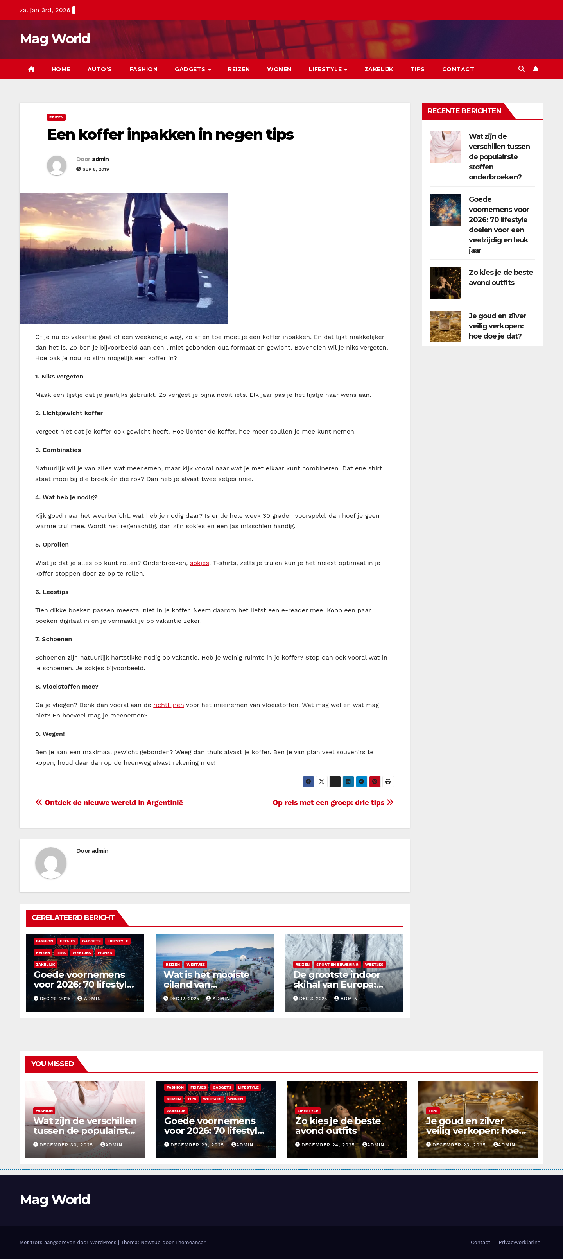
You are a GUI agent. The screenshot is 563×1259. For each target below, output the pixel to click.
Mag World (55, 38)
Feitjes (67, 941)
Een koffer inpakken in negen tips (170, 134)
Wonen (279, 69)
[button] (521, 69)
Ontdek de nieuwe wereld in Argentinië (109, 802)
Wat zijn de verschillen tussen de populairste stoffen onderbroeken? (499, 156)
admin (100, 159)
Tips (418, 69)
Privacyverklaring (519, 1242)
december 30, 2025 (67, 1145)
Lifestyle (326, 69)
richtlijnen (168, 704)
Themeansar (190, 1242)
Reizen (239, 69)
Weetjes (81, 953)
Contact (458, 69)
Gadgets (191, 69)
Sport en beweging (337, 964)
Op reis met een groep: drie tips (333, 802)
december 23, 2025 (460, 1145)
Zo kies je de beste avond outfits (338, 1125)
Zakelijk (378, 69)
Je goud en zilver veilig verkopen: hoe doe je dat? (498, 326)
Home (61, 69)
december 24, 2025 (329, 1145)
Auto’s (100, 69)
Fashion (143, 69)
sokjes (199, 563)
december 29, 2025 (198, 1145)
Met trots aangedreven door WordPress (69, 1242)
